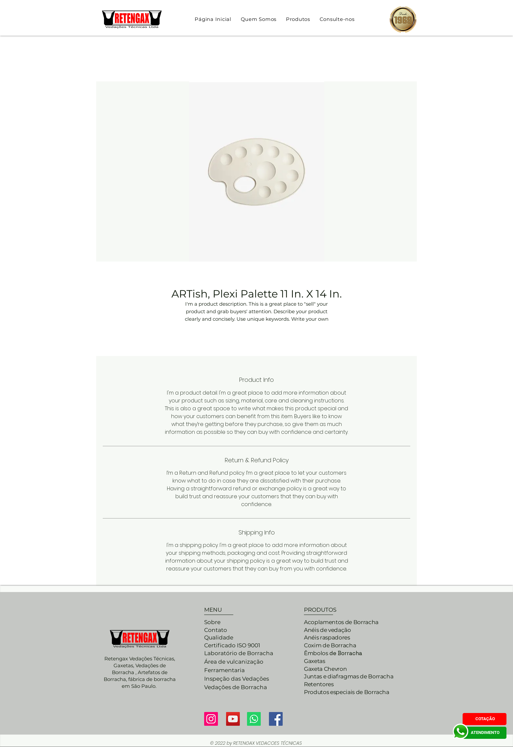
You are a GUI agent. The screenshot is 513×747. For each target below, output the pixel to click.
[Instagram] (211, 719)
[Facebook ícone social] (276, 719)
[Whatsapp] (254, 719)
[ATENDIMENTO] (484, 733)
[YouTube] (233, 719)
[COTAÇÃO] (484, 719)
